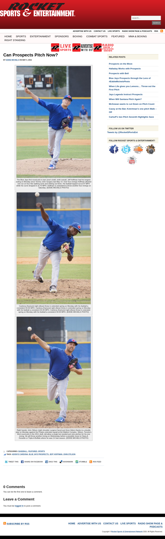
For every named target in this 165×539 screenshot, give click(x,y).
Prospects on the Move (120, 64)
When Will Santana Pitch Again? (125, 99)
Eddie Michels (12, 60)
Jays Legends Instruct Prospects (126, 94)
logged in (19, 506)
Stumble (81, 462)
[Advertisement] (52, 472)
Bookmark (66, 462)
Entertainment (40, 36)
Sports (21, 36)
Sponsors (62, 36)
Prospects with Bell (119, 73)
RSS (156, 31)
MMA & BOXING (138, 36)
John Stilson (69, 454)
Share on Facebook (32, 462)
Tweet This (11, 462)
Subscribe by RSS (18, 523)
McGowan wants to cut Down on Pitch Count (131, 104)
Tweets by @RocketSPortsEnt (122, 132)
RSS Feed (95, 462)
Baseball (22, 451)
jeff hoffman (56, 454)
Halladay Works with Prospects (125, 68)
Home (8, 36)
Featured (118, 36)
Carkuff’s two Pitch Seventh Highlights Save (131, 117)
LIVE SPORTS (114, 31)
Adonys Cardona (20, 454)
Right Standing (14, 40)
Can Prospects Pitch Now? (30, 54)
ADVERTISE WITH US (82, 31)
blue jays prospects (39, 454)
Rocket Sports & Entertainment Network (127, 532)
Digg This (51, 462)
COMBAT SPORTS (96, 36)
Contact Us (99, 31)
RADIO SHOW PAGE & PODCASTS (137, 31)
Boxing (77, 36)
